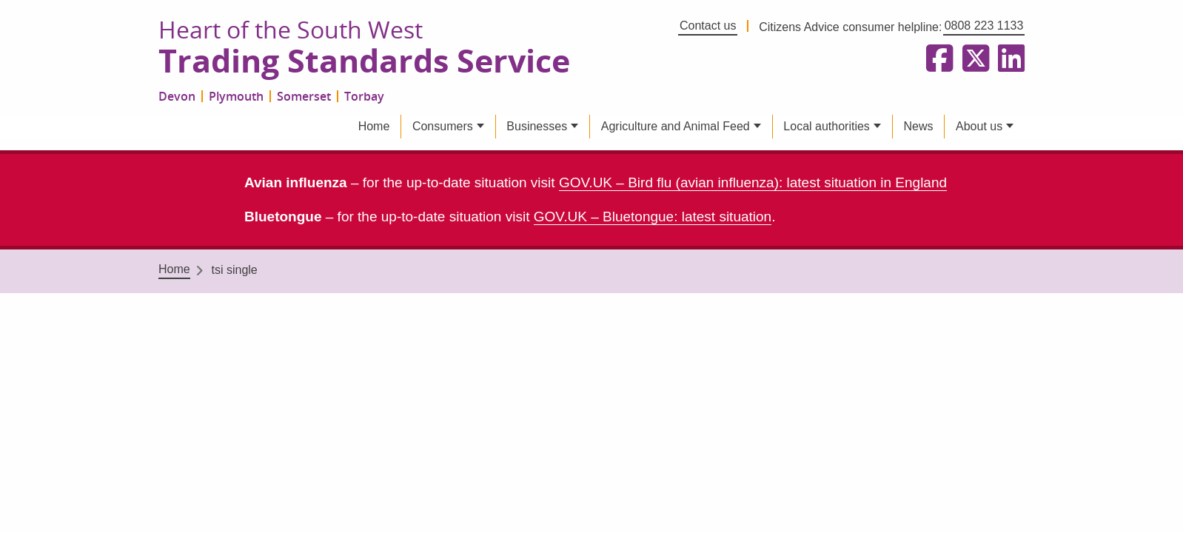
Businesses (536, 126)
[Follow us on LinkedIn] (1008, 59)
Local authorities (826, 126)
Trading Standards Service (364, 61)
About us (979, 126)
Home (374, 126)
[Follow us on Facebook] (936, 59)
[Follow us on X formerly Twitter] (972, 59)
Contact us (708, 25)
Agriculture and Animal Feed (675, 126)
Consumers (442, 126)
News (918, 126)
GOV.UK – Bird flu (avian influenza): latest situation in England (753, 182)
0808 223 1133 (984, 25)
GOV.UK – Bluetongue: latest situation (652, 216)
